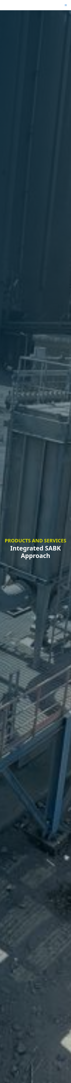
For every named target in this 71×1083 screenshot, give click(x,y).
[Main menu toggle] (65, 5)
